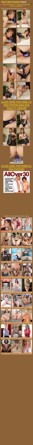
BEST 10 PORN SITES (21, 5)
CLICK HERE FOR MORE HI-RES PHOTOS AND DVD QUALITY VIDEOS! (16, 105)
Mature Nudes (13, 1)
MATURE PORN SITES (22, 4)
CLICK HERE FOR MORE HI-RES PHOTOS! (16, 167)
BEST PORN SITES (7, 4)
